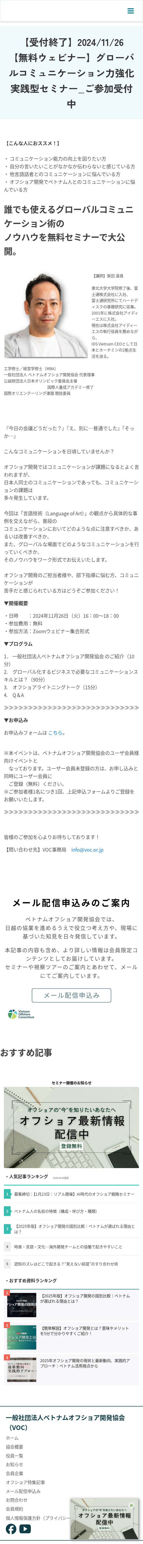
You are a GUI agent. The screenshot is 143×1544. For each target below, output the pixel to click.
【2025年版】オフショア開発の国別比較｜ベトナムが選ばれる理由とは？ (74, 1228)
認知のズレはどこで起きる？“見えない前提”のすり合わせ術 (66, 1263)
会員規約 (14, 1509)
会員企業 (14, 1473)
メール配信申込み (23, 1491)
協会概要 (14, 1446)
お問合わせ (17, 1500)
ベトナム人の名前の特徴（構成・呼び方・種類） (56, 1211)
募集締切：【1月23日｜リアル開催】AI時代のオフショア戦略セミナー (74, 1194)
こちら (55, 732)
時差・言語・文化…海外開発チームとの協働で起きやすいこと (68, 1246)
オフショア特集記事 (25, 1482)
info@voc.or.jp (87, 849)
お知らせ (14, 1464)
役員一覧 (14, 1455)
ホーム (12, 1438)
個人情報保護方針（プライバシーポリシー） (49, 1518)
